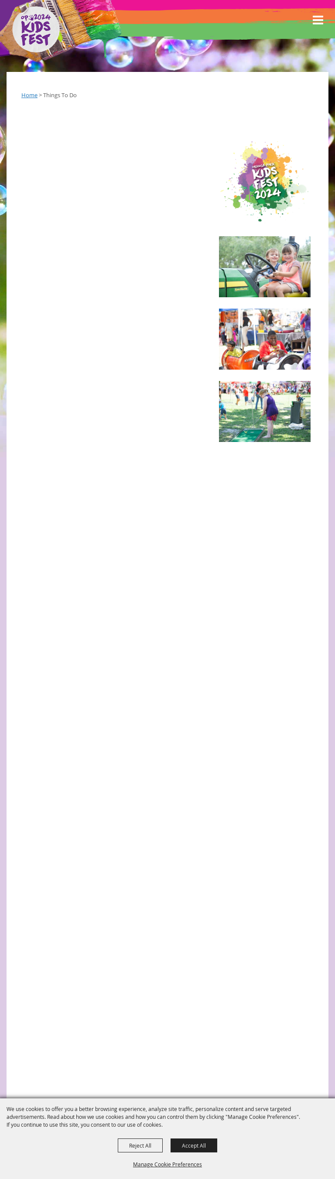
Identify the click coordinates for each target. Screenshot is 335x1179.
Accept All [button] (194, 1145)
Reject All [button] (140, 1145)
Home (29, 95)
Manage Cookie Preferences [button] (167, 1164)
